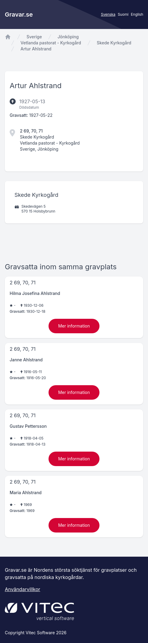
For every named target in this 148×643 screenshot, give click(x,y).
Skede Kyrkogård (114, 42)
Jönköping (68, 36)
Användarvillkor (22, 589)
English (137, 14)
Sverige (34, 36)
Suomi (123, 14)
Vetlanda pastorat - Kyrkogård (50, 42)
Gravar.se (19, 14)
